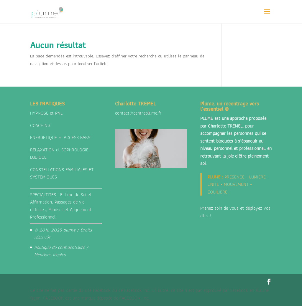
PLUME (214, 177)
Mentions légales (50, 254)
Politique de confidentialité (59, 247)
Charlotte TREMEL (225, 126)
